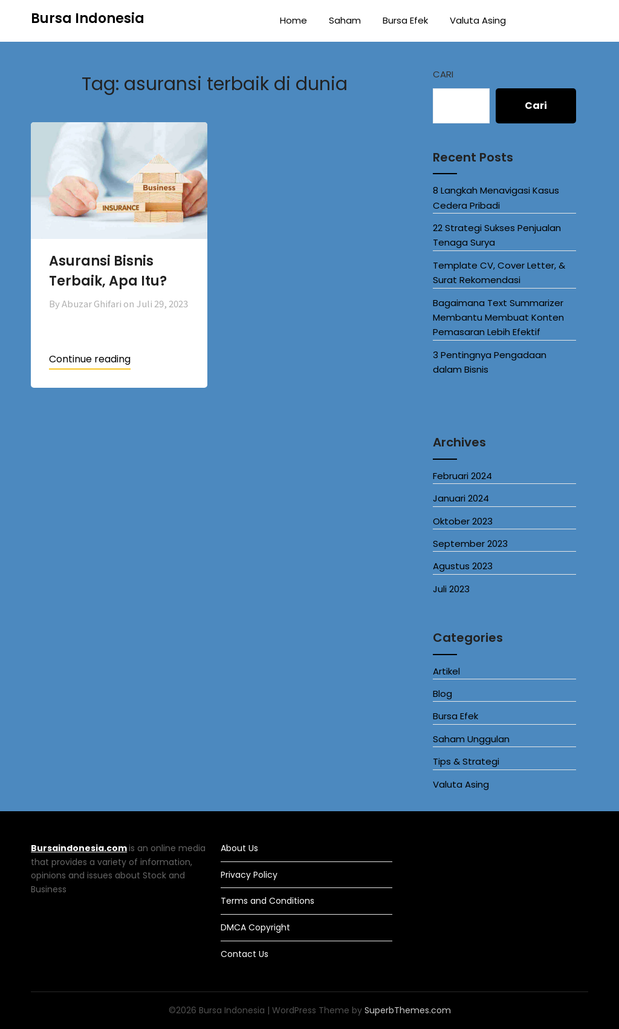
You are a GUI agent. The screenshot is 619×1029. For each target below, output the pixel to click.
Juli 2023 (451, 589)
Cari (443, 74)
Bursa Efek (405, 20)
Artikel (446, 671)
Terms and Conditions (267, 901)
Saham (345, 20)
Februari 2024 (462, 475)
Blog (442, 693)
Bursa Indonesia (87, 18)
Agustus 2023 (463, 566)
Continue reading (90, 359)
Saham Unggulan (471, 739)
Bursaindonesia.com (79, 848)
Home (293, 20)
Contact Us (244, 954)
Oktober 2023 (463, 521)
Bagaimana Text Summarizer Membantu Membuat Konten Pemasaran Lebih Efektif (498, 317)
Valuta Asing (478, 20)
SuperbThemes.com (408, 1010)
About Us (239, 848)
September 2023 (470, 543)
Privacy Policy (249, 875)
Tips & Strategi (466, 761)
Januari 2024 (461, 498)
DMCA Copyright (255, 927)
